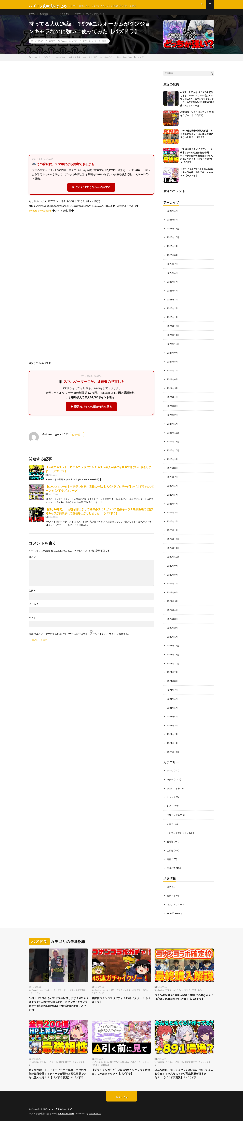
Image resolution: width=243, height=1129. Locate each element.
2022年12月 (173, 542)
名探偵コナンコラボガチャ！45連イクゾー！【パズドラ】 (120, 1000)
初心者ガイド (48, 16)
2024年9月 (172, 358)
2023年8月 (172, 472)
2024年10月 (173, 349)
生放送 (170, 850)
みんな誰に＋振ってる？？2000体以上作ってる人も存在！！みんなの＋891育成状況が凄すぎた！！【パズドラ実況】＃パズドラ (184, 1078)
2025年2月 (172, 314)
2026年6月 (172, 217)
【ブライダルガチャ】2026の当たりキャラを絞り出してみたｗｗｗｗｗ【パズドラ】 (197, 179)
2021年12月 (173, 647)
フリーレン (197, 989)
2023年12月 (173, 437)
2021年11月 (173, 656)
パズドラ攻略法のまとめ (61, 1117)
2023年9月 (172, 463)
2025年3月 (172, 305)
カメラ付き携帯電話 (76, 989)
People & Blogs (101, 1063)
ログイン (171, 886)
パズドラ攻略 (67, 16)
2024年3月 (172, 410)
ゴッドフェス (85, 48)
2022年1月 (172, 638)
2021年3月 (172, 726)
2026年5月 (172, 226)
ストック (171, 797)
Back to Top (121, 1105)
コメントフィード (176, 903)
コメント (33, 564)
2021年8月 (172, 682)
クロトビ (53, 1063)
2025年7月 (172, 270)
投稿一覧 (76, 441)
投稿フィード (174, 894)
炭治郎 (170, 841)
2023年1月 (172, 533)
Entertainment (37, 989)
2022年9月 (172, 568)
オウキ (170, 771)
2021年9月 (172, 673)
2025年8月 (172, 261)
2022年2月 (172, 630)
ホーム (32, 16)
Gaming (64, 48)
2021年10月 (173, 665)
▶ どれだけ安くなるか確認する (91, 194)
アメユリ (44, 1063)
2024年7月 (172, 375)
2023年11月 (173, 445)
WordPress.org (175, 912)
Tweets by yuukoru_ (40, 217)
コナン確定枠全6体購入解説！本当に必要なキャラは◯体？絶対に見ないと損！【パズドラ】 (196, 141)
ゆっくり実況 (109, 989)
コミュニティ (35, 992)
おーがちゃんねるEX (119, 1063)
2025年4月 (172, 296)
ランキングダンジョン (104, 16)
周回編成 (105, 1066)
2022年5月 (172, 603)
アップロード (59, 989)
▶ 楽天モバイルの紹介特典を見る (91, 413)
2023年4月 (172, 507)
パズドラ (52, 48)
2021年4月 (172, 717)
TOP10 (168, 989)
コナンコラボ (65, 1063)
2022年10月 (173, 559)
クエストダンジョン (139, 1063)
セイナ (170, 806)
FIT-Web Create (67, 1121)
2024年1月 (172, 428)
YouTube (48, 989)
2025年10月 (173, 244)
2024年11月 (173, 340)
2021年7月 (172, 691)
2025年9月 (172, 252)
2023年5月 (172, 498)
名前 (32, 597)
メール (34, 611)
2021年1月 (172, 744)
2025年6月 (172, 279)
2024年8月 (172, 366)
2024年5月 (172, 393)
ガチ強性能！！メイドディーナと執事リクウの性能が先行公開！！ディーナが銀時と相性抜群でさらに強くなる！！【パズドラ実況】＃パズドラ (196, 163)
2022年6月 (172, 594)
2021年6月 (172, 700)
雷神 (169, 858)
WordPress (96, 1121)
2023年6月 (172, 489)
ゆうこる (73, 48)
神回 (104, 48)
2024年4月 (172, 401)
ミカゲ (170, 823)
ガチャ (83, 16)
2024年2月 (172, 419)
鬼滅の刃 (171, 867)
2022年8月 (172, 577)
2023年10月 (173, 454)
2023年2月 (172, 524)
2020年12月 (173, 752)
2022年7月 (172, 586)
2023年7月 (172, 480)
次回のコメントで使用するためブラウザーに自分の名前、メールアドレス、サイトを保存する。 (79, 641)
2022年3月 (172, 621)
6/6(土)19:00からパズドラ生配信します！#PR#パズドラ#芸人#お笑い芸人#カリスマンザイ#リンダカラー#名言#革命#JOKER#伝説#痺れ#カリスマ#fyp (197, 106)
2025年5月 (172, 287)
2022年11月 (173, 551)
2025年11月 (173, 235)
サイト (32, 625)
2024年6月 (172, 384)
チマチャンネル (123, 989)
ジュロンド (173, 788)
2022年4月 (172, 612)
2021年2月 (172, 735)
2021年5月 (172, 708)
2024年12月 (173, 331)
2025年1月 (172, 323)
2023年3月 (172, 515)
